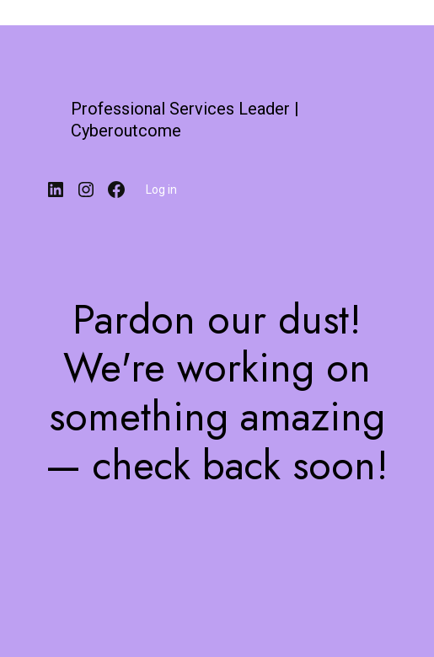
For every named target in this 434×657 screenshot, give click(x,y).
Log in (161, 189)
